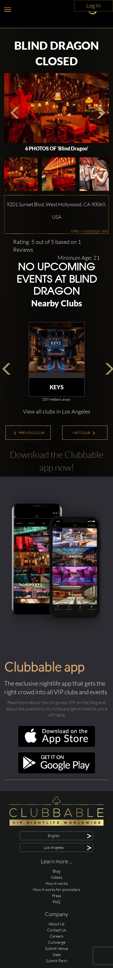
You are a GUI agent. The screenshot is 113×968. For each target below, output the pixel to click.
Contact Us (56, 930)
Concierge (56, 942)
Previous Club (28, 433)
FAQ (56, 901)
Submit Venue (56, 948)
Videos (56, 877)
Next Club (84, 433)
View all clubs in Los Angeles (56, 411)
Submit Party (57, 960)
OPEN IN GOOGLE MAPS (90, 231)
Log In (93, 5)
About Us (56, 923)
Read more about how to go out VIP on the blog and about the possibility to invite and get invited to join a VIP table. (56, 709)
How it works (56, 883)
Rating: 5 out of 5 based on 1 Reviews (47, 245)
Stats (56, 954)
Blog (56, 871)
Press (56, 895)
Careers (56, 936)
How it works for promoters (56, 889)
